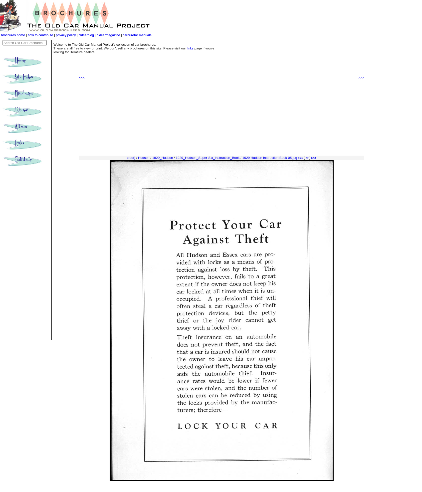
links (190, 48)
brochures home (13, 35)
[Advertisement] (221, 118)
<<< (82, 77)
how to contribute (40, 35)
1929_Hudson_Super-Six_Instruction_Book (208, 158)
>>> (361, 77)
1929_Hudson (162, 158)
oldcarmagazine (109, 35)
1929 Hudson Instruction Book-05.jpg (269, 158)
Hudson (144, 158)
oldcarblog (86, 35)
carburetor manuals (137, 35)
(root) (131, 158)
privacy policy (66, 35)
